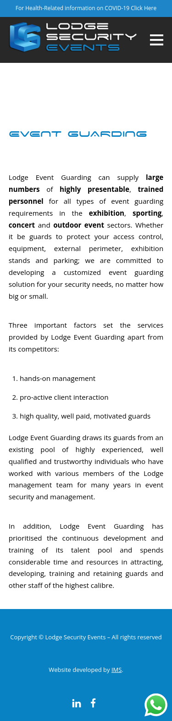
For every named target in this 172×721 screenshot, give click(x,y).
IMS (116, 669)
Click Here (143, 8)
